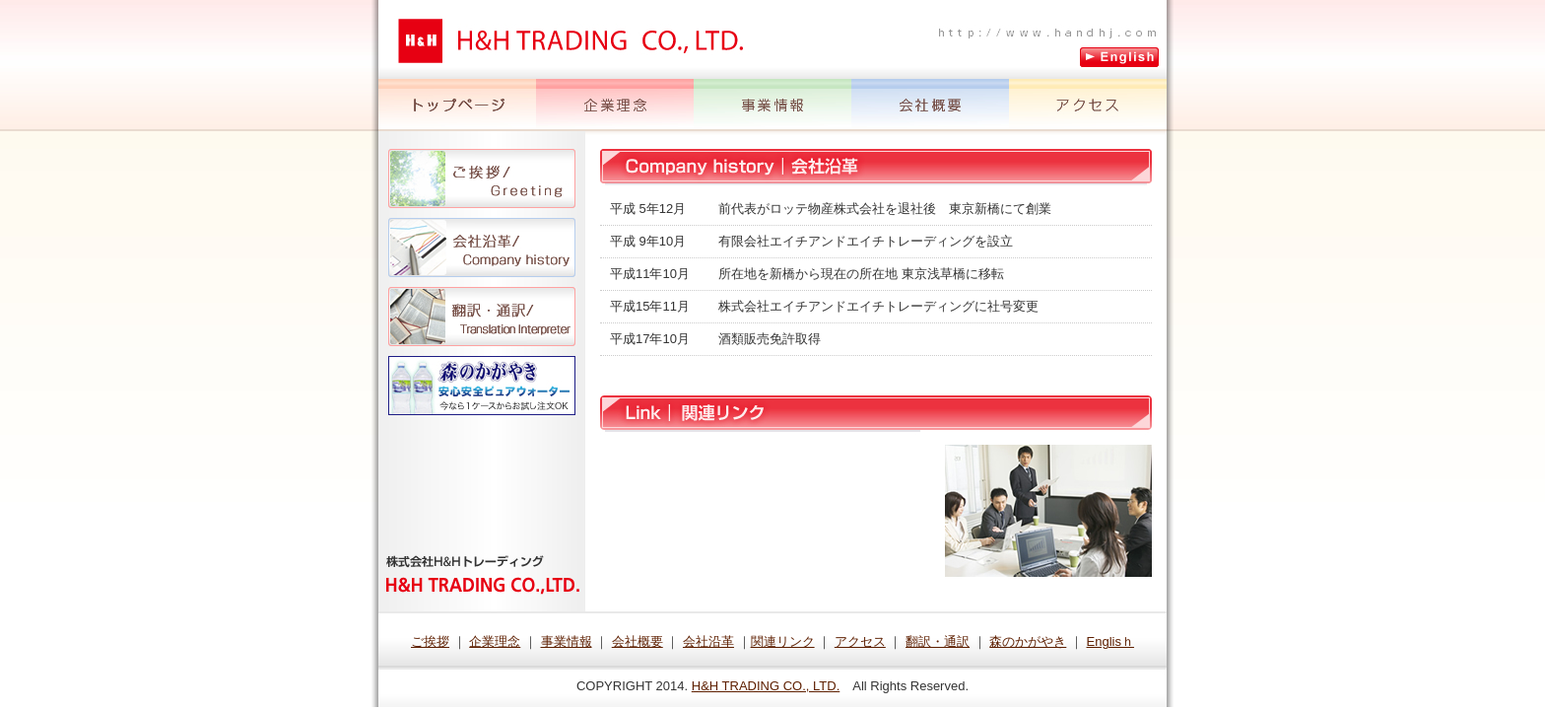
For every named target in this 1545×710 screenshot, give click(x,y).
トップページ (457, 105)
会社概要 (930, 105)
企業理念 (615, 105)
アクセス (1088, 105)
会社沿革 (481, 247)
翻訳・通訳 (481, 316)
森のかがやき (481, 385)
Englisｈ (1110, 641)
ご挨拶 (481, 178)
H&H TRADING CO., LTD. (766, 685)
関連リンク (783, 641)
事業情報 (772, 105)
